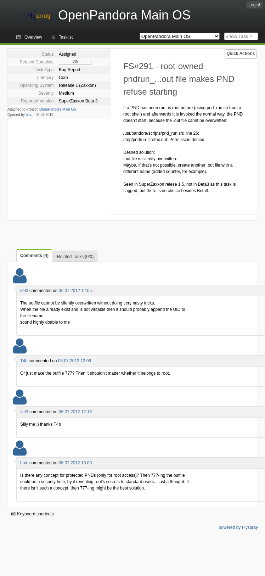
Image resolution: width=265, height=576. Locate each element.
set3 (24, 290)
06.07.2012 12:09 (74, 360)
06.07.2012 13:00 (75, 462)
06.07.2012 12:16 (75, 411)
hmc (29, 115)
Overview (33, 37)
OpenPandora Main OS (57, 109)
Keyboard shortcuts (32, 513)
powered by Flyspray (238, 527)
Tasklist (66, 37)
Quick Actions (240, 53)
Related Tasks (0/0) (75, 256)
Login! (254, 4)
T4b (24, 360)
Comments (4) (34, 255)
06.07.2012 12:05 (75, 290)
